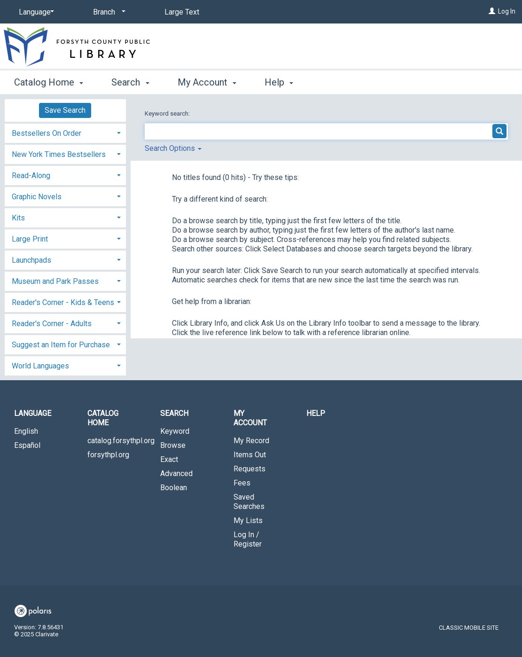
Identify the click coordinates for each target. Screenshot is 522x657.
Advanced (176, 473)
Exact (169, 459)
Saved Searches (249, 502)
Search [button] (130, 82)
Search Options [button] (173, 148)
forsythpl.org (108, 454)
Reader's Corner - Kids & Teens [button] (63, 302)
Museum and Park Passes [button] (55, 281)
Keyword (174, 431)
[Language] (34, 12)
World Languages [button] (40, 365)
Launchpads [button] (31, 260)
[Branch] (107, 12)
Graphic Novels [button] (37, 196)
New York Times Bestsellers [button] (59, 154)
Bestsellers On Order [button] (46, 133)
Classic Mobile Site (469, 627)
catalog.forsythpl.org (117, 440)
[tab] (65, 132)
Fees (242, 482)
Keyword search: (168, 113)
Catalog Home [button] (48, 82)
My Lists (248, 520)
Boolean (173, 487)
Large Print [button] (30, 239)
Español (27, 445)
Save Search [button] (65, 110)
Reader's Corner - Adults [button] (52, 323)
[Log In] (492, 11)
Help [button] (279, 82)
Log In (506, 11)
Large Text (181, 12)
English (26, 431)
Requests (249, 468)
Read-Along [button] (31, 175)
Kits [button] (18, 217)
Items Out (250, 454)
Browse (173, 445)
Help (315, 413)
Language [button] (32, 413)
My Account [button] (207, 82)
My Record (251, 440)
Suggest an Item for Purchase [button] (61, 344)
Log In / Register (248, 539)
